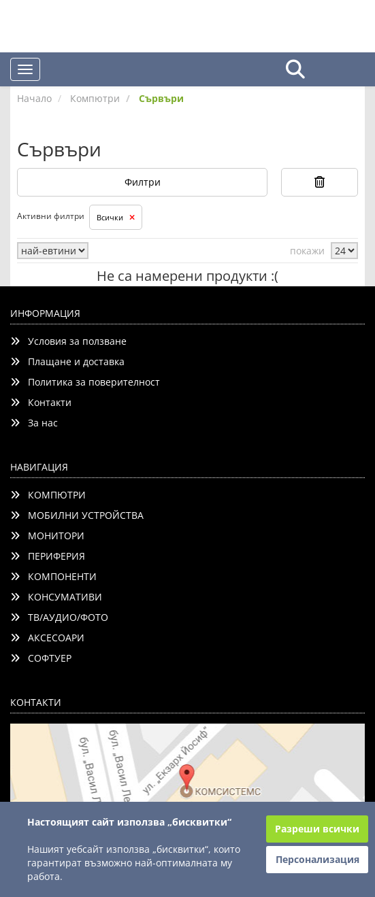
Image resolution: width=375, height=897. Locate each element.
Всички (116, 217)
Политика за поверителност (85, 381)
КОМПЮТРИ (48, 494)
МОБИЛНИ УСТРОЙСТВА (77, 515)
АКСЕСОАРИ (47, 637)
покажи (307, 250)
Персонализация (317, 859)
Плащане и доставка (67, 361)
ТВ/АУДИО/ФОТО (59, 617)
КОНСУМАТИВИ (56, 596)
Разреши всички (317, 828)
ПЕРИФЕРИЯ (47, 555)
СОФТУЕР (40, 657)
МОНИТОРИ (47, 535)
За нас (34, 422)
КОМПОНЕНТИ (53, 576)
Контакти (40, 402)
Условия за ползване (68, 341)
